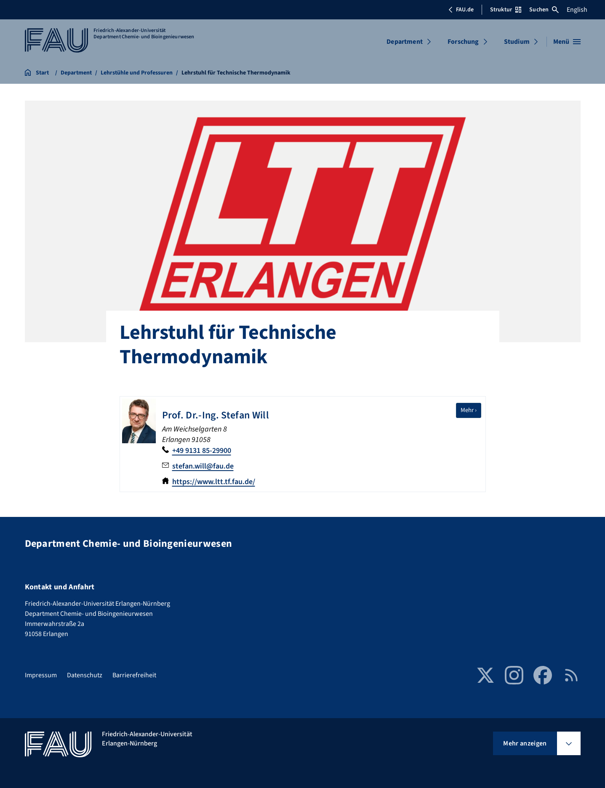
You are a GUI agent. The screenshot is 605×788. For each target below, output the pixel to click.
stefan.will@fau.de (203, 466)
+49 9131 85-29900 (201, 450)
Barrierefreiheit (134, 675)
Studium (517, 41)
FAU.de (461, 9)
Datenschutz (84, 675)
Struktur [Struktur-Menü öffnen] (505, 9)
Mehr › (471, 410)
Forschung (463, 41)
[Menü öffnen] (567, 41)
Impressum (41, 675)
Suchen (544, 9)
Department (404, 41)
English (577, 9)
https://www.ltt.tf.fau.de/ (213, 482)
